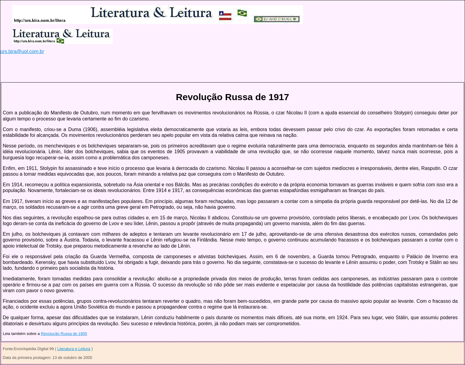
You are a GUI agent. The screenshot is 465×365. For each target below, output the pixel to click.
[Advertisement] (110, 68)
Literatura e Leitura (73, 348)
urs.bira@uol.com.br (22, 51)
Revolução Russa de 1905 (64, 333)
